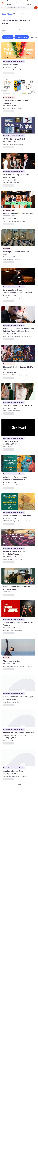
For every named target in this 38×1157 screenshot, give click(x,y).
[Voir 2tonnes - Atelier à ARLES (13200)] (18, 576)
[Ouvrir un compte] (29, 3)
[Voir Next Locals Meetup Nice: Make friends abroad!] (18, 161)
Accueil (4, 14)
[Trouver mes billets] (9, 3)
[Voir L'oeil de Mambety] (18, 50)
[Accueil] (2, 3)
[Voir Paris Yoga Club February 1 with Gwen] (18, 237)
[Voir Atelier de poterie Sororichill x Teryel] (18, 683)
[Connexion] (19, 3)
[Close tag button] (27, 37)
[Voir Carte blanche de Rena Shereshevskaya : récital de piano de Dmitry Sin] (18, 276)
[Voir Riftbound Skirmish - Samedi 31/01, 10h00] (18, 353)
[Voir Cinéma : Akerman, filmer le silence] (18, 391)
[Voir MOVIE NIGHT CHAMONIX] (18, 125)
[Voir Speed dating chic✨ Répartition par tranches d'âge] (18, 199)
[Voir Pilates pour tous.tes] (18, 647)
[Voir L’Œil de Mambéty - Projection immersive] (18, 86)
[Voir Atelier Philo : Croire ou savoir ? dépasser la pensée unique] (18, 463)
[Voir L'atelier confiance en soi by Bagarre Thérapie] (18, 608)
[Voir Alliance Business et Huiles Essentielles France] (18, 537)
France (10, 14)
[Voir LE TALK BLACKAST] (18, 427)
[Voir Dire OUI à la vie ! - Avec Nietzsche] (18, 501)
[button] (8, 37)
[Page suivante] (25, 784)
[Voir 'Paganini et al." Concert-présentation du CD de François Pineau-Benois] (18, 314)
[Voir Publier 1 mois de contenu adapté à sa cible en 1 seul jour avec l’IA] (18, 718)
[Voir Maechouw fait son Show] (18, 757)
